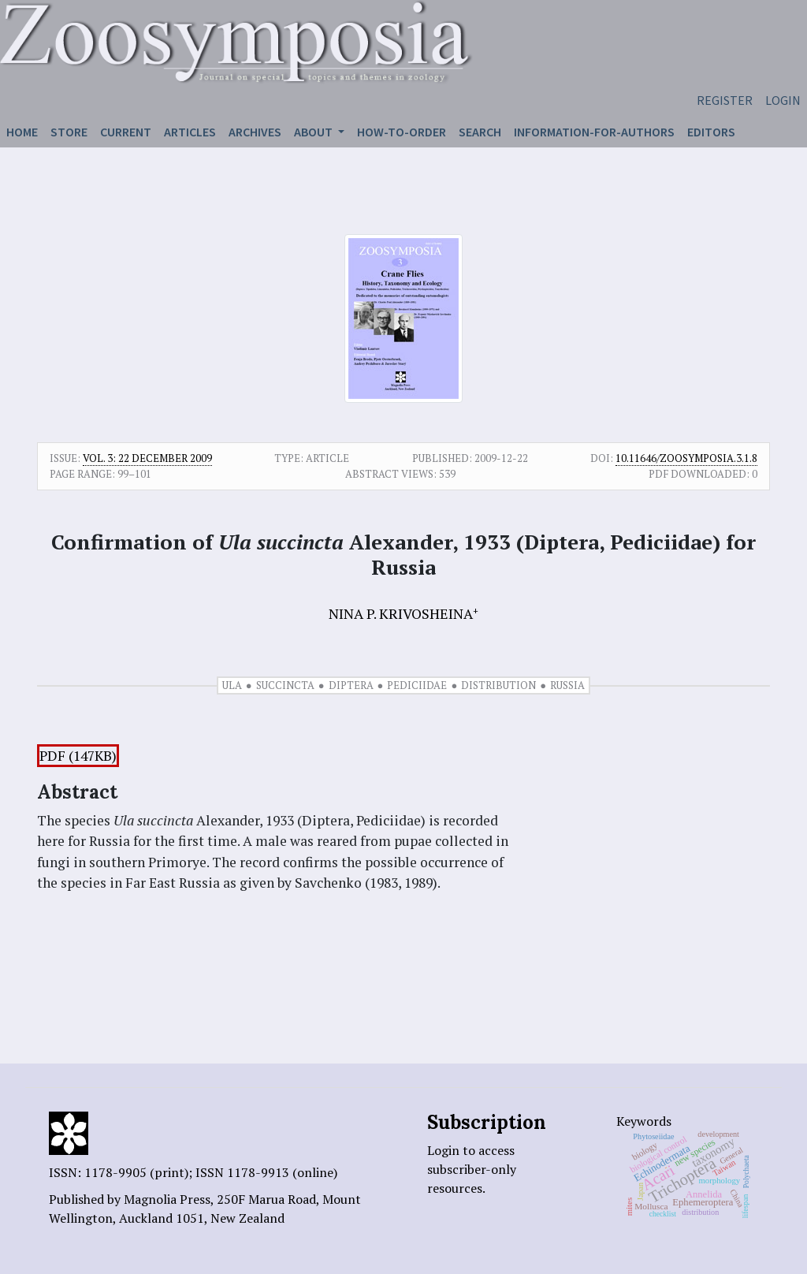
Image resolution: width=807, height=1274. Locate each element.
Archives (255, 132)
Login (783, 100)
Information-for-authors (594, 132)
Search (480, 132)
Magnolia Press (167, 1199)
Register (725, 100)
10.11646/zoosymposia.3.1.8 (686, 458)
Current (125, 132)
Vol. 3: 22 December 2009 (147, 458)
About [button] (314, 132)
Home (22, 132)
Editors (711, 132)
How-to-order (401, 132)
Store (68, 132)
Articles (190, 132)
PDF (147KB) (78, 756)
